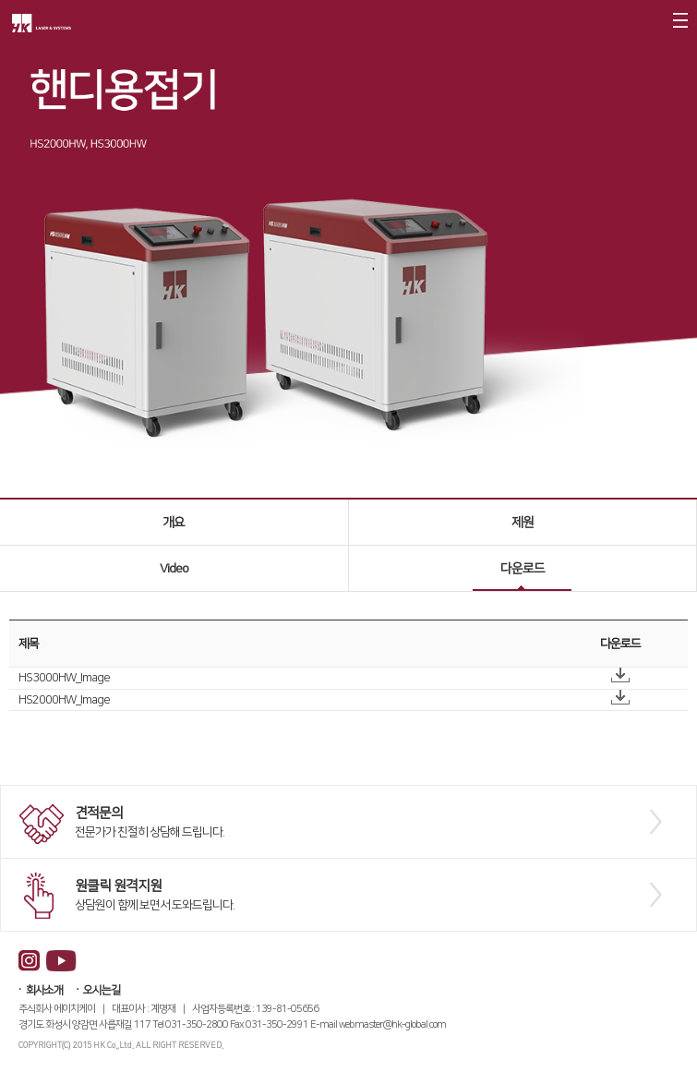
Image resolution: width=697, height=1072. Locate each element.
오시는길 (101, 990)
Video (174, 568)
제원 (522, 522)
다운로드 (522, 568)
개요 (173, 522)
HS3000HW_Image (64, 677)
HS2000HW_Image (64, 699)
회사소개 (44, 990)
